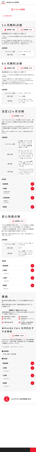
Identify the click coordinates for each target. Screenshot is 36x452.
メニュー (33, 2)
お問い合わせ (33, 450)
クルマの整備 (21, 450)
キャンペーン (27, 450)
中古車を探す (15, 450)
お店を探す (3, 450)
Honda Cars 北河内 (12, 2)
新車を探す (9, 450)
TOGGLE (32, 184)
